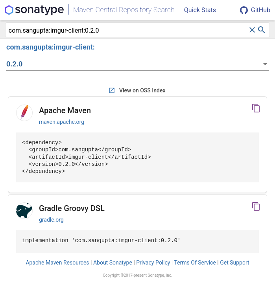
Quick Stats (200, 10)
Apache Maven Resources (57, 262)
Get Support (234, 262)
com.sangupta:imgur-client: (50, 47)
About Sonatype (112, 262)
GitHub (255, 10)
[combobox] (128, 30)
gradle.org (51, 220)
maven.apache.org (61, 122)
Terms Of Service (195, 262)
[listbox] (137, 64)
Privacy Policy (153, 262)
